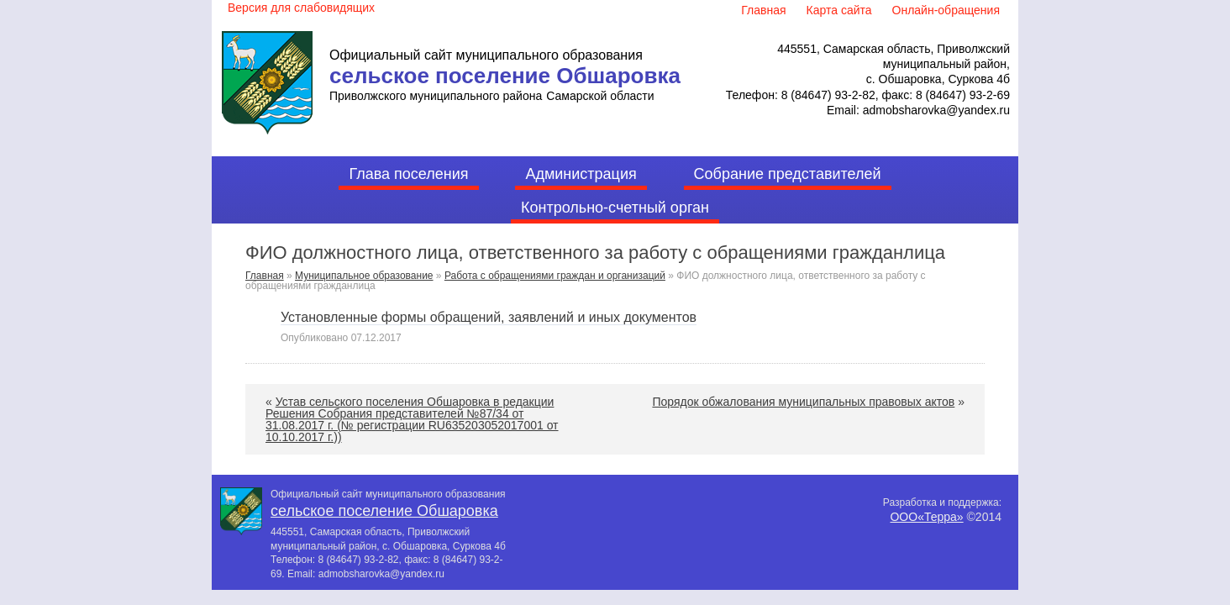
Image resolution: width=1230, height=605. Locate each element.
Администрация (580, 174)
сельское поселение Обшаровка (505, 75)
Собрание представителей (787, 174)
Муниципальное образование (364, 275)
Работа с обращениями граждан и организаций (554, 275)
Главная (264, 275)
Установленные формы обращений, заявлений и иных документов (488, 317)
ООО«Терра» (926, 516)
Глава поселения (408, 174)
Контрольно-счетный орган (615, 207)
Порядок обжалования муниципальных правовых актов (803, 401)
